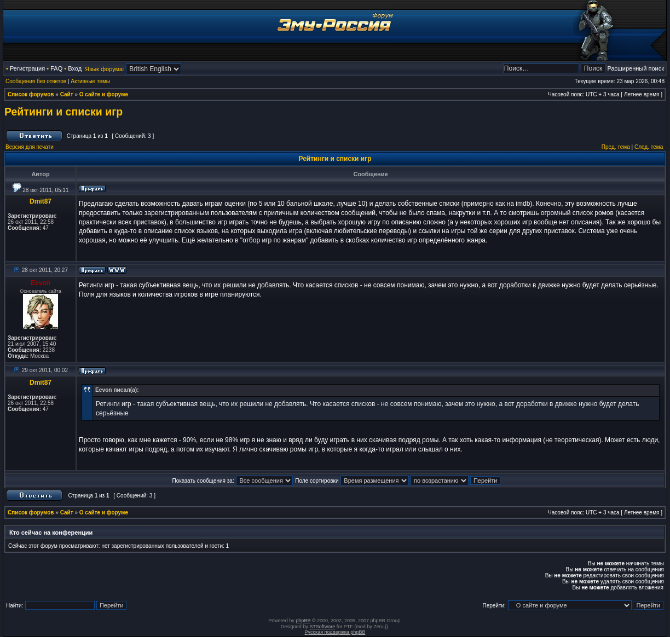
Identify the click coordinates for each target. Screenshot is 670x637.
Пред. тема (616, 147)
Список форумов (31, 94)
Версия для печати (29, 147)
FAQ (56, 68)
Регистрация (27, 68)
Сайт (66, 94)
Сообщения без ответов (35, 81)
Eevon (40, 283)
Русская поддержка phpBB (335, 632)
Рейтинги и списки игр (63, 112)
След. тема (648, 147)
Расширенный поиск (635, 68)
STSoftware (322, 626)
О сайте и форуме (103, 94)
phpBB (303, 620)
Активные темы (90, 81)
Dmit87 (40, 201)
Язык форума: (104, 69)
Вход (75, 68)
